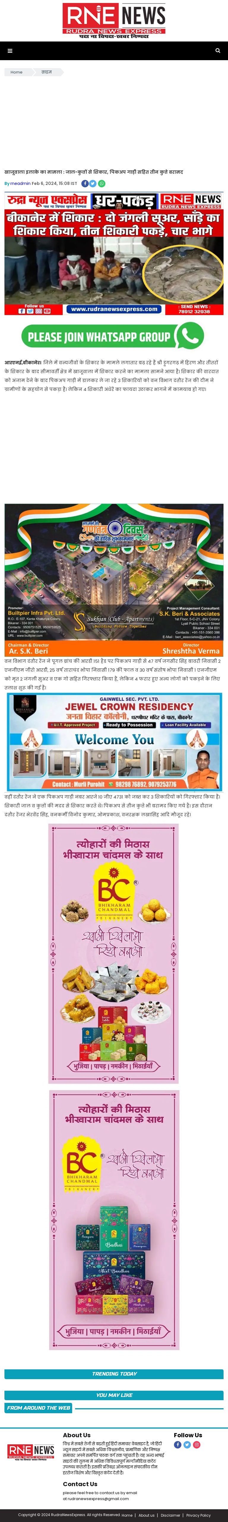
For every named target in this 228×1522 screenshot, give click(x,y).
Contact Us (80, 1484)
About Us (77, 1435)
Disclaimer (170, 1515)
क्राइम (47, 72)
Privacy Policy (198, 1515)
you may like (114, 1395)
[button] (10, 51)
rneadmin (20, 183)
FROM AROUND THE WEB (38, 1408)
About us (147, 1515)
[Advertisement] (114, 121)
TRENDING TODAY (114, 1374)
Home (17, 72)
